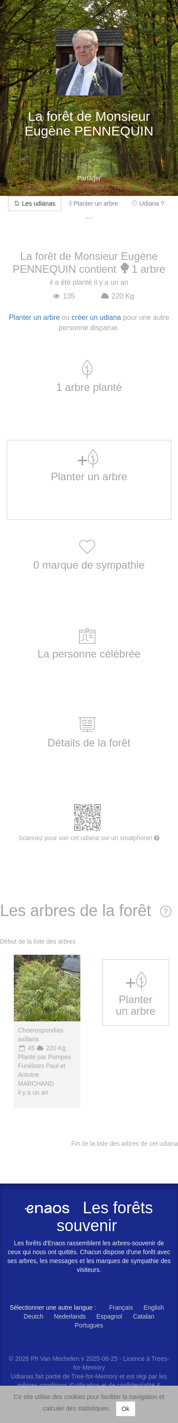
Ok (126, 1408)
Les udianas (34, 203)
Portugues (89, 1325)
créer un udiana (96, 317)
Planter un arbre (93, 203)
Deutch (33, 1316)
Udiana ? (147, 203)
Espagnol (109, 1316)
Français (121, 1307)
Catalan (143, 1316)
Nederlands (70, 1316)
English (153, 1307)
